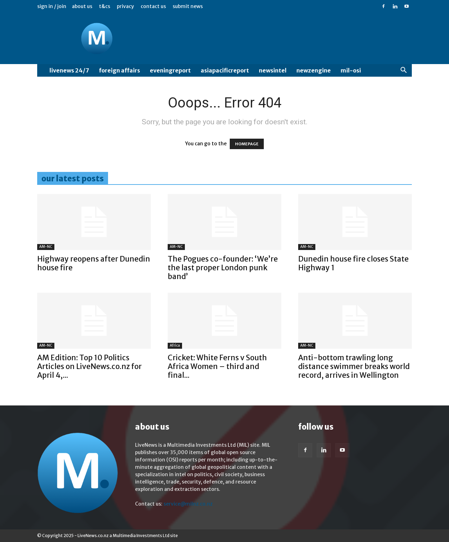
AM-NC (45, 246)
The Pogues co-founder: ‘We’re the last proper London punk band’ (223, 267)
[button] (403, 71)
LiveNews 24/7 (69, 70)
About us (82, 6)
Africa (175, 345)
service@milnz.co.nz (188, 504)
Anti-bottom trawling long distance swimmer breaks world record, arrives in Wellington (354, 366)
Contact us (153, 6)
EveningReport (170, 70)
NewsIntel (273, 70)
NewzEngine (313, 70)
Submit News (188, 6)
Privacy (125, 6)
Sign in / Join (51, 6)
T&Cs (104, 6)
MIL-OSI (351, 70)
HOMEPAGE (247, 143)
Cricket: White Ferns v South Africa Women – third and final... (217, 366)
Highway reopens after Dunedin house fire (93, 263)
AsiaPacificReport (225, 70)
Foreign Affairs (119, 70)
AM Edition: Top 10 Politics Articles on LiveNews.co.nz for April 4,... (89, 366)
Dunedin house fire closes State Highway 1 (353, 263)
